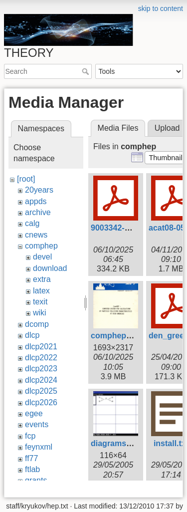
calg (32, 223)
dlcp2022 (41, 357)
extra (42, 279)
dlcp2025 (41, 391)
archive (38, 212)
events (36, 424)
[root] (26, 179)
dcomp (37, 324)
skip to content (160, 8)
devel (42, 257)
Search (86, 71)
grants (36, 480)
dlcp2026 (41, 402)
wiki (39, 312)
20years (39, 190)
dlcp (32, 335)
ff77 (31, 458)
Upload (167, 128)
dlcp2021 (41, 346)
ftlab (32, 469)
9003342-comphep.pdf (133, 228)
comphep (41, 246)
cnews (36, 235)
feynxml (38, 447)
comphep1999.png (126, 335)
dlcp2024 (41, 380)
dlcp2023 (41, 368)
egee (34, 413)
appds (36, 201)
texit (40, 301)
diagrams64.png (121, 443)
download (50, 268)
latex (41, 290)
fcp (30, 436)
